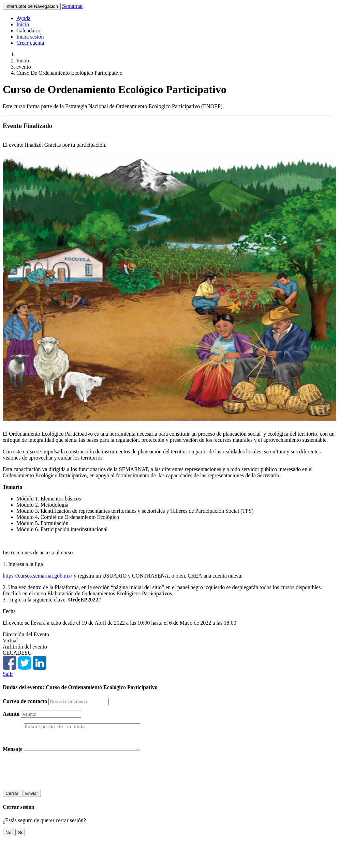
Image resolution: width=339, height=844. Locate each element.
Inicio (22, 24)
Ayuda (23, 18)
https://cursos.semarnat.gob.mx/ (37, 576)
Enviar (31, 798)
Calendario (28, 30)
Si (20, 837)
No (8, 837)
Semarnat (72, 6)
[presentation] (54, 776)
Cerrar (11, 798)
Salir (8, 674)
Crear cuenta (30, 43)
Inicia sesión (30, 37)
